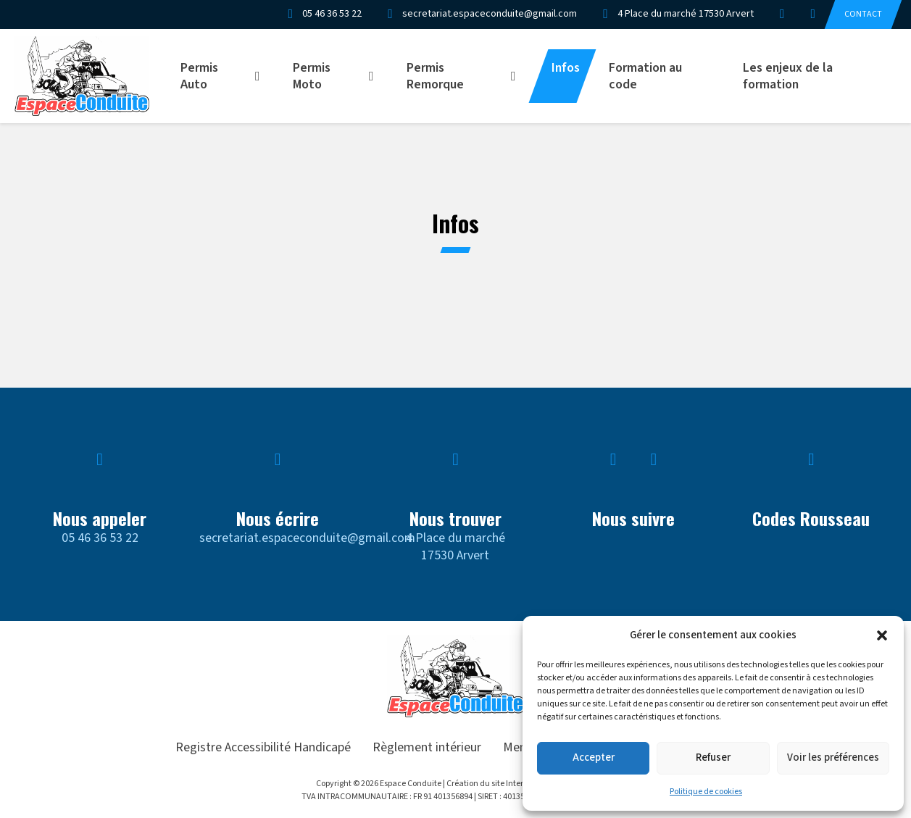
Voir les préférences (833, 757)
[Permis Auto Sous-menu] (262, 76)
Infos (565, 68)
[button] (882, 635)
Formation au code (645, 76)
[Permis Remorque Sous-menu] (518, 76)
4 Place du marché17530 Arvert (455, 546)
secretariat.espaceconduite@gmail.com (307, 538)
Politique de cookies (706, 791)
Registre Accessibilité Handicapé (263, 747)
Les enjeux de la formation (788, 76)
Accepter (594, 757)
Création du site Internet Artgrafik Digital (520, 783)
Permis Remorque (435, 76)
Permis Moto (311, 76)
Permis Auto (199, 76)
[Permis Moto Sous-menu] (376, 76)
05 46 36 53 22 (100, 538)
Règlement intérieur (427, 747)
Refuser (713, 757)
